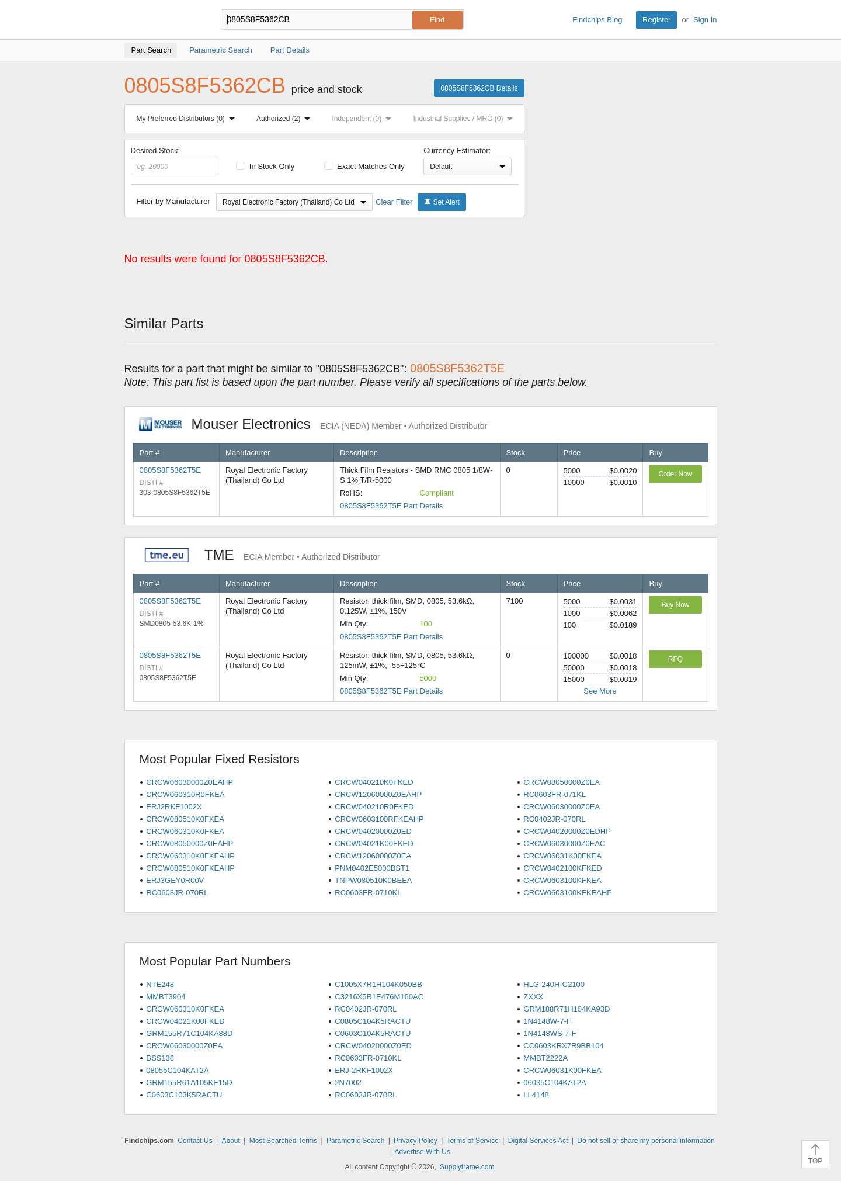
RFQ (675, 659)
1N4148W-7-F (547, 1021)
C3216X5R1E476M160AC (379, 996)
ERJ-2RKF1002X (364, 1070)
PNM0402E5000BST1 (372, 868)
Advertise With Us (422, 1152)
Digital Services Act (538, 1141)
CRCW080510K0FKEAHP (190, 868)
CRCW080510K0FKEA (185, 819)
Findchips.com (162, 20)
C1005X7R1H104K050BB (378, 984)
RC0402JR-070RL (554, 819)
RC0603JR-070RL (177, 892)
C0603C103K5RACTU (184, 1094)
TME (259, 555)
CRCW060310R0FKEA (185, 794)
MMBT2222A (545, 1058)
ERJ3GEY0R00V (175, 880)
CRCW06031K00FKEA (562, 855)
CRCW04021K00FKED (374, 843)
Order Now (675, 474)
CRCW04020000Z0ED (373, 831)
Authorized (285, 118)
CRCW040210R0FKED (374, 806)
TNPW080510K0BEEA (373, 880)
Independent (364, 118)
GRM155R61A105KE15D (189, 1082)
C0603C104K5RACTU (373, 1033)
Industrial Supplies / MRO (465, 118)
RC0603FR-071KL (554, 794)
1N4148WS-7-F (549, 1033)
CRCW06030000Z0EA (561, 806)
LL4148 (535, 1094)
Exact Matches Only (364, 166)
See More (599, 691)
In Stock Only (265, 166)
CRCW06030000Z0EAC (564, 843)
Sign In (705, 19)
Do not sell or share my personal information (645, 1141)
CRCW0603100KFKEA (562, 880)
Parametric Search (355, 1141)
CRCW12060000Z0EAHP (378, 794)
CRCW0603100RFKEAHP (379, 819)
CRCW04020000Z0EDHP (567, 831)
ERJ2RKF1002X (173, 806)
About (230, 1141)
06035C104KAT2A (554, 1082)
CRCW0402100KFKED (562, 868)
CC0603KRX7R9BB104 (563, 1045)
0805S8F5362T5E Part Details (391, 505)
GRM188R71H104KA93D (566, 1009)
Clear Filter (394, 202)
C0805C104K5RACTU (373, 1021)
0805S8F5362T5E (170, 470)
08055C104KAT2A (177, 1070)
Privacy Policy (415, 1141)
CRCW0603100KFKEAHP (567, 892)
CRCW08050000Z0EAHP (189, 843)
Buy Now (675, 605)
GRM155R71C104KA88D (189, 1033)
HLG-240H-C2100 (554, 984)
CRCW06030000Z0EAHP (189, 782)
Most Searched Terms (283, 1141)
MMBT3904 (165, 996)
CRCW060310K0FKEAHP (190, 855)
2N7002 (348, 1082)
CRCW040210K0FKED (374, 782)
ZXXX (533, 996)
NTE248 (160, 984)
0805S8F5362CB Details (478, 88)
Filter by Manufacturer (173, 201)
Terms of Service (473, 1141)
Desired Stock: (175, 160)
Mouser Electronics (313, 424)
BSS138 (160, 1058)
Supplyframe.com (467, 1167)
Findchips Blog (597, 19)
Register (656, 19)
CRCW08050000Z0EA (561, 782)
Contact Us (195, 1141)
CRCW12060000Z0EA (373, 855)
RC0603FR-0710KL (368, 892)
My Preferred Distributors (188, 118)
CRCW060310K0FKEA (185, 831)
